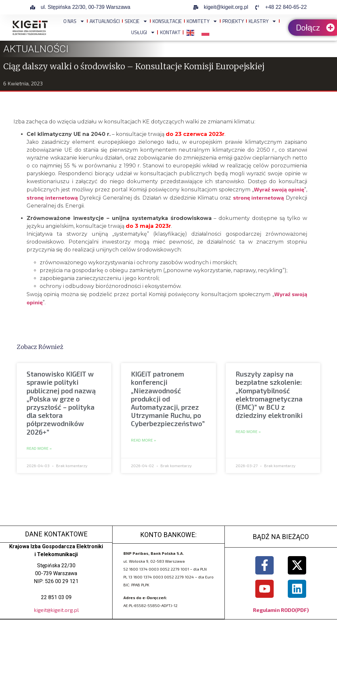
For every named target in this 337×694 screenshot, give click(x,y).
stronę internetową (52, 197)
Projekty (233, 21)
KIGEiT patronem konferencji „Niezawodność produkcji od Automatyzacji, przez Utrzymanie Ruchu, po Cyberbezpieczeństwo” (168, 398)
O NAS (74, 21)
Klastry (263, 21)
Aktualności (105, 21)
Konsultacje (167, 21)
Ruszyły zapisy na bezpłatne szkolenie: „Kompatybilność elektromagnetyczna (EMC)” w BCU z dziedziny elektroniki (269, 394)
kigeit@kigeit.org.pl (56, 610)
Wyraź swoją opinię (279, 189)
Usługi (143, 32)
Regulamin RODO (274, 610)
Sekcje (136, 21)
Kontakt (170, 32)
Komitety (202, 21)
